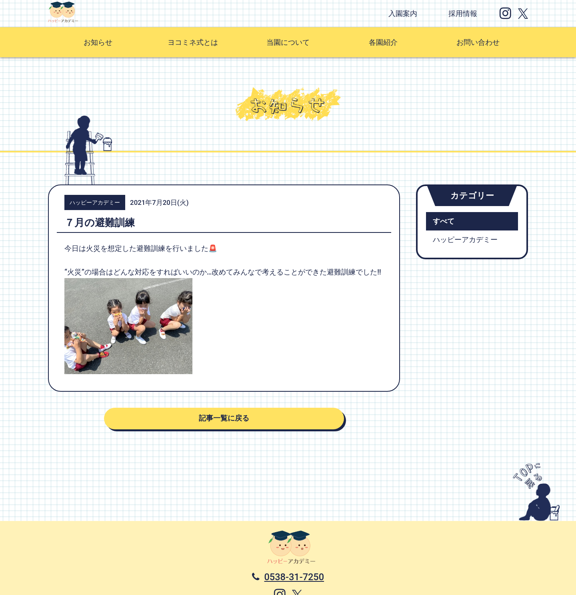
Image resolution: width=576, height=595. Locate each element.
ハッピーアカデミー (465, 240)
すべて (443, 221)
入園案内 (402, 14)
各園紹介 (383, 42)
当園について (288, 42)
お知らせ (98, 42)
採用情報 (462, 14)
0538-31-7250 (294, 577)
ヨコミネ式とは (193, 42)
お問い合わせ (478, 42)
